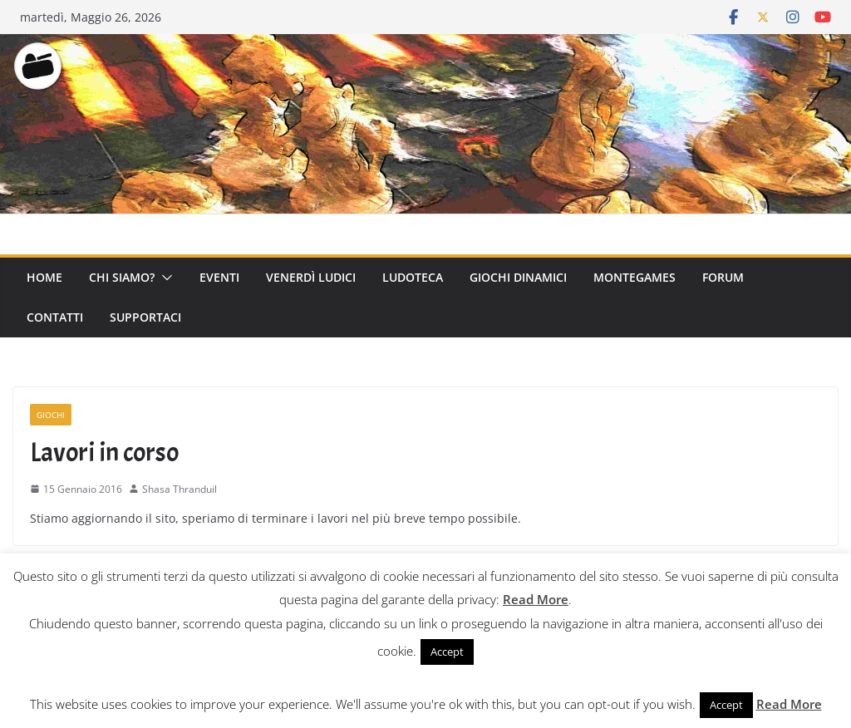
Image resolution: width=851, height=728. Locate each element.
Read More (535, 599)
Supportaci (145, 317)
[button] (164, 277)
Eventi (219, 277)
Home (44, 277)
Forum (723, 277)
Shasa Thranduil (179, 489)
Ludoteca (412, 277)
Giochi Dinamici (518, 277)
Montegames (634, 277)
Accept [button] (447, 651)
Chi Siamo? (122, 277)
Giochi (51, 415)
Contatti (55, 317)
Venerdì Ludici (311, 277)
